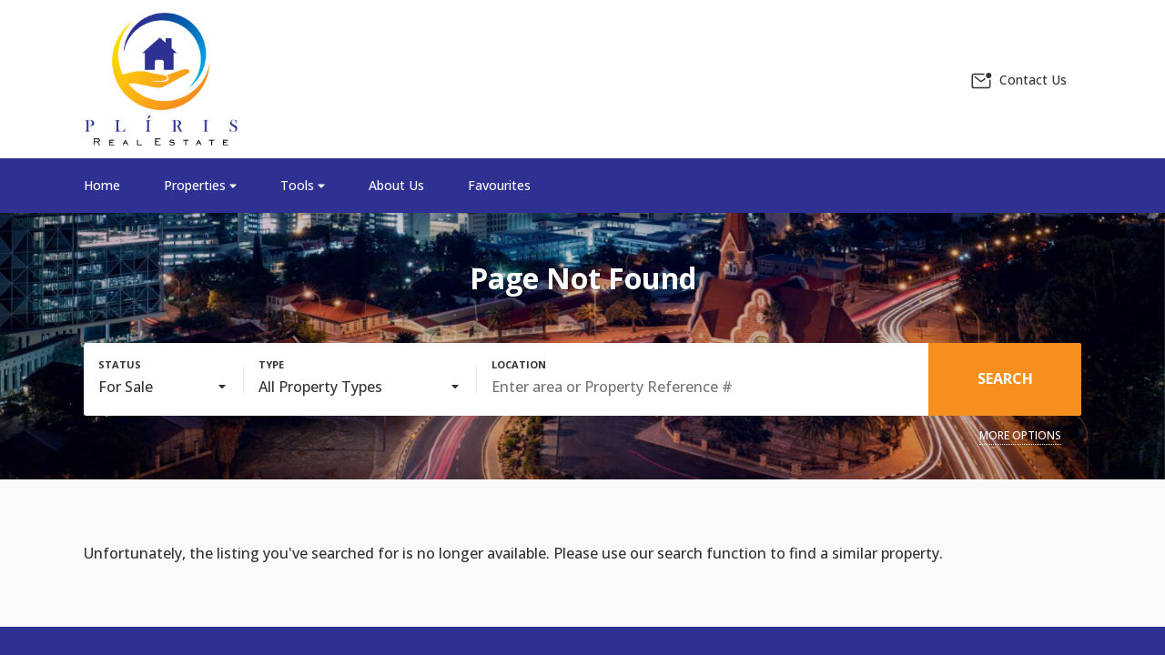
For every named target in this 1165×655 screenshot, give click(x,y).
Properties (200, 185)
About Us (396, 185)
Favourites (499, 185)
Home (102, 185)
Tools (302, 185)
